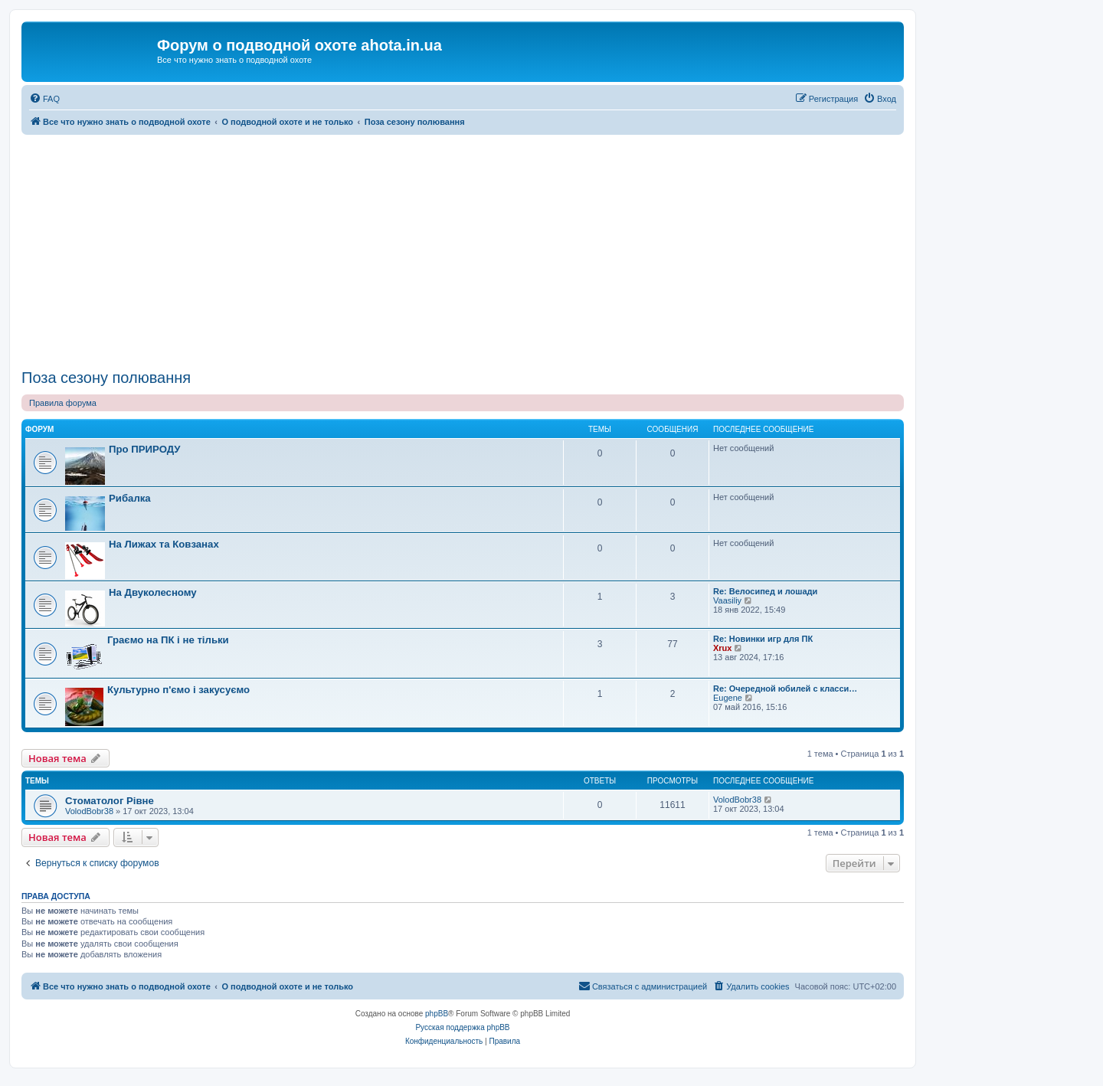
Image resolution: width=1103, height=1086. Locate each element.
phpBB (436, 1013)
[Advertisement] (462, 249)
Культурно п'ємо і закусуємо (178, 689)
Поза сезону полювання (106, 377)
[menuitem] (44, 99)
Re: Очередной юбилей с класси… (785, 688)
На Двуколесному (153, 592)
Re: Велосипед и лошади (765, 591)
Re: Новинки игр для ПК (763, 638)
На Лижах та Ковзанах (164, 544)
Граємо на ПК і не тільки (168, 640)
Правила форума (63, 402)
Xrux (722, 648)
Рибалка (130, 498)
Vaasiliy (727, 600)
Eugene (727, 697)
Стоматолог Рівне (109, 800)
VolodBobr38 (89, 811)
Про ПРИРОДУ (144, 449)
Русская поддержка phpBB (462, 1027)
